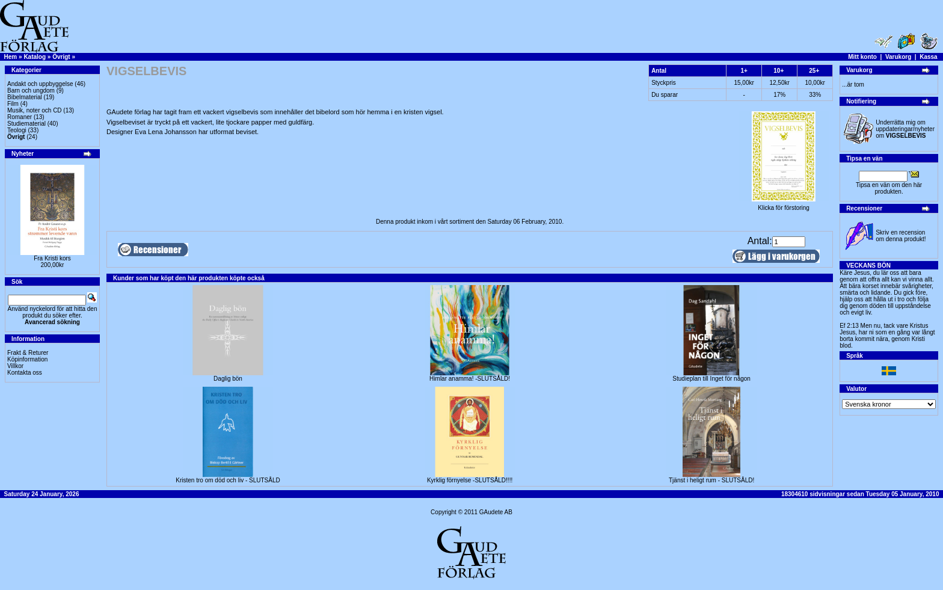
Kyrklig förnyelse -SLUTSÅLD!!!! (469, 480)
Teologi (16, 130)
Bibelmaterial (24, 97)
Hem (10, 57)
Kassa (928, 57)
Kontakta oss (24, 372)
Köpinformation (27, 359)
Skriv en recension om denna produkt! (901, 235)
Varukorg (898, 57)
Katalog (34, 57)
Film (13, 103)
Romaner (19, 117)
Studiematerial (26, 123)
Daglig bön (227, 378)
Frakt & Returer (27, 352)
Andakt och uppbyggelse (40, 84)
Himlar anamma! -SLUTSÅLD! (469, 378)
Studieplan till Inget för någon (711, 378)
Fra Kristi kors (52, 258)
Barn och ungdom (31, 90)
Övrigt (61, 57)
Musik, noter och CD (34, 110)
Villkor (15, 366)
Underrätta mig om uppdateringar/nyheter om (905, 129)
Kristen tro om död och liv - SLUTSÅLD (228, 480)
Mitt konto (862, 57)
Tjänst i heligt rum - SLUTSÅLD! (711, 480)
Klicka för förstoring (784, 205)
